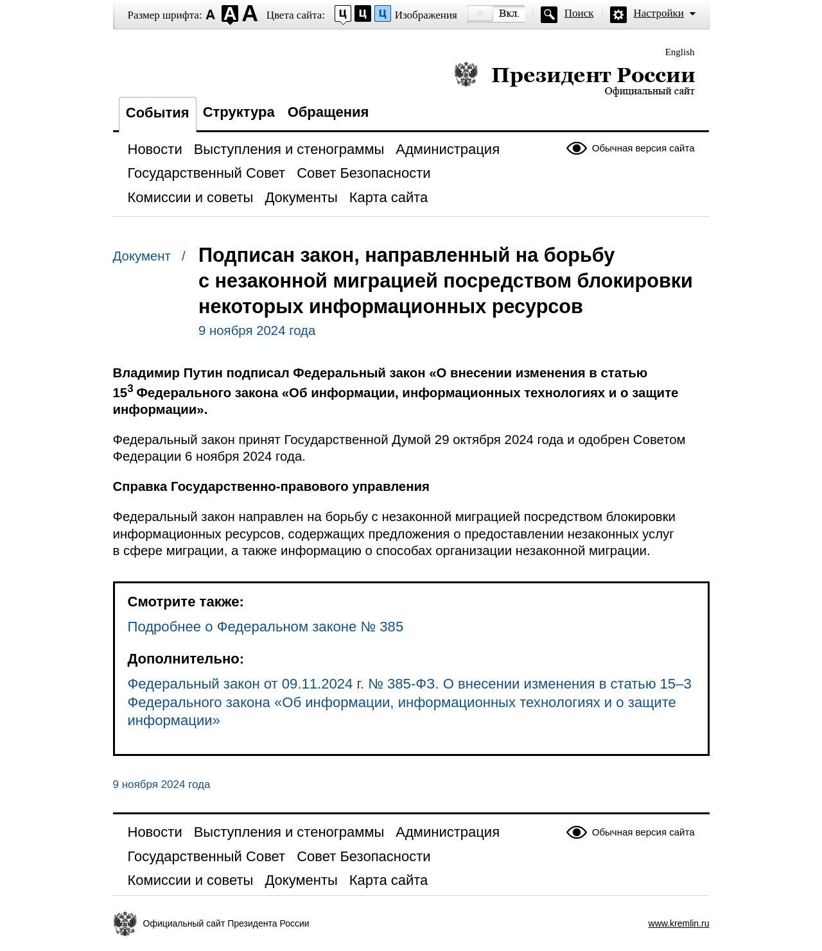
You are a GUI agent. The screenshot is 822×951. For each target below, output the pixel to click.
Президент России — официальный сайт (574, 78)
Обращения (328, 112)
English (680, 52)
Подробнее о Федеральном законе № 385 (266, 627)
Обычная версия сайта (643, 147)
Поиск (579, 13)
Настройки (659, 13)
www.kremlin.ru (679, 923)
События (157, 113)
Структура (239, 112)
